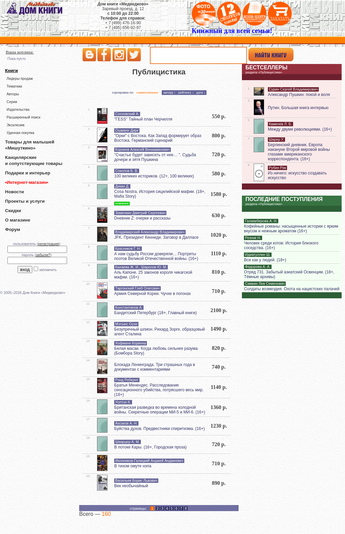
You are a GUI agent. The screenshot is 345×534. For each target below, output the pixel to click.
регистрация (48, 244)
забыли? (43, 255)
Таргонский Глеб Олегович (137, 288)
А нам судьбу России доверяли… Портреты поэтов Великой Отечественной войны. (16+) (156, 256)
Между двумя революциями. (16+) (300, 129)
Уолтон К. (123, 402)
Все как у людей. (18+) (265, 260)
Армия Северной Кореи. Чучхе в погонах (152, 293)
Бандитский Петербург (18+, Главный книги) (155, 312)
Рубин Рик (277, 168)
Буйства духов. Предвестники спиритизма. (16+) (159, 428)
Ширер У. (276, 139)
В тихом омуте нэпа (132, 466)
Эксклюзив (15, 125)
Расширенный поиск (23, 117)
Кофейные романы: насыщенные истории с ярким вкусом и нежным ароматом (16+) (291, 228)
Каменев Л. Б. (280, 124)
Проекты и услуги (24, 201)
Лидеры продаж (19, 78)
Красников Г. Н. (128, 248)
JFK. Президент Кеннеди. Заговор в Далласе (156, 237)
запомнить (48, 270)
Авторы (12, 94)
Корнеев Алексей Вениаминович (142, 149)
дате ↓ (201, 92)
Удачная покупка (20, 133)
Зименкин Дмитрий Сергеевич (140, 213)
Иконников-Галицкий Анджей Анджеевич (149, 461)
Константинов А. (129, 307)
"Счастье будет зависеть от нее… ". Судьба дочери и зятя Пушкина (155, 157)
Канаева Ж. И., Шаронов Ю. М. (141, 267)
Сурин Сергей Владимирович (293, 89)
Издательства (17, 109)
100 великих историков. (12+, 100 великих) (154, 176)
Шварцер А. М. (127, 442)
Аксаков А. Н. (126, 423)
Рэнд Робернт (126, 380)
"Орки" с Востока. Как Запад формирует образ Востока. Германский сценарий (157, 138)
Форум (12, 229)
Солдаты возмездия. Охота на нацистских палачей (291, 289)
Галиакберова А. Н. (261, 221)
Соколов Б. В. (126, 171)
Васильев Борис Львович (136, 480)
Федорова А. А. (257, 267)
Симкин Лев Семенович (265, 283)
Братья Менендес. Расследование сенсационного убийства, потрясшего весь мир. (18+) (158, 390)
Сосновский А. (127, 114)
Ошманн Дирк (126, 130)
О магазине (17, 220)
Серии (11, 102)
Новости (14, 191)
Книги (11, 70)
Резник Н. (253, 238)
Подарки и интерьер (27, 172)
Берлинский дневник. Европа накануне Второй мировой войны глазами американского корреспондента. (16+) (299, 151)
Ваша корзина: (20, 52)
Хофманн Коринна (130, 343)
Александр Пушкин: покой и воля (299, 94)
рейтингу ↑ (186, 92)
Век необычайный (131, 485)
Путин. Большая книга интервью (298, 107)
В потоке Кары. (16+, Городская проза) (150, 447)
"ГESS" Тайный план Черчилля (143, 119)
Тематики (14, 86)
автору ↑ (169, 92)
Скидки (13, 210)
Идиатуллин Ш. (258, 255)
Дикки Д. (122, 186)
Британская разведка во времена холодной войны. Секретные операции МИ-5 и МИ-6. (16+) (159, 409)
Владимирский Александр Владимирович (149, 232)
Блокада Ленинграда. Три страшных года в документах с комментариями (154, 367)
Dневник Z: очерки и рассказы (142, 218)
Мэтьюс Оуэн (126, 324)
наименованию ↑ (148, 92)
